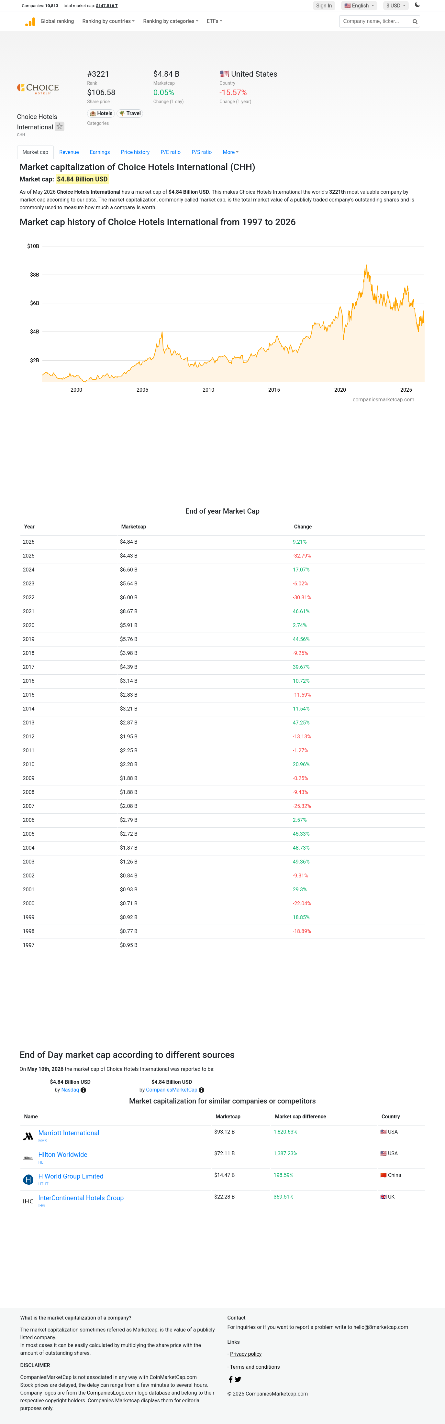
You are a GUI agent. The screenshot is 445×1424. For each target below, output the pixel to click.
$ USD (394, 6)
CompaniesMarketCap (171, 1090)
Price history (135, 152)
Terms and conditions (255, 1367)
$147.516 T (107, 5)
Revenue (69, 152)
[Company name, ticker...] (379, 21)
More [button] (229, 152)
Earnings (100, 152)
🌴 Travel (130, 113)
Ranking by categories (168, 21)
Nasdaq (70, 1090)
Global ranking (57, 21)
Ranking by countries (107, 21)
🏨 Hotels (101, 113)
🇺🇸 (357, 6)
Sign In (324, 6)
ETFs (212, 21)
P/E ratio (171, 152)
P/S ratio (202, 152)
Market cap (36, 152)
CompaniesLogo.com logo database (128, 1393)
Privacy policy (246, 1354)
